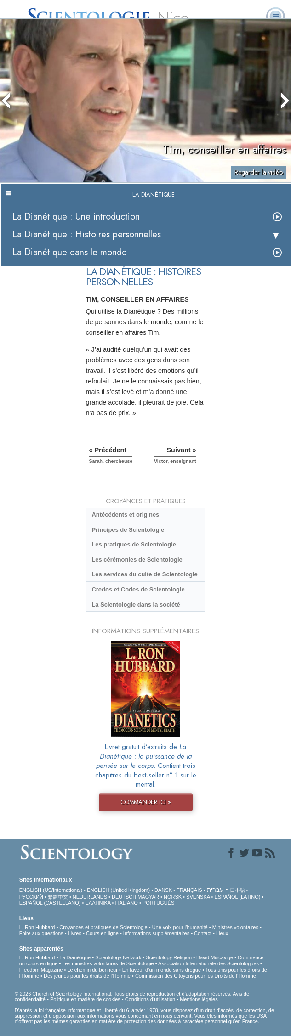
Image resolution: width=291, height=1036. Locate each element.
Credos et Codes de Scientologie (137, 589)
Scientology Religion (169, 957)
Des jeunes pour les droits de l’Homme (87, 976)
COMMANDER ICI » (145, 802)
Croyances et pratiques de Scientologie (103, 927)
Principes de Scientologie (127, 529)
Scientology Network (118, 957)
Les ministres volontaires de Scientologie (108, 963)
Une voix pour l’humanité (180, 927)
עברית (215, 889)
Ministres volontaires (235, 927)
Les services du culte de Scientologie (144, 574)
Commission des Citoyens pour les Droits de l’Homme (195, 976)
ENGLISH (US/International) (51, 890)
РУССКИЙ (31, 897)
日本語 (237, 890)
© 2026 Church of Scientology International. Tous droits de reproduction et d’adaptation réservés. (124, 994)
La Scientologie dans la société (135, 604)
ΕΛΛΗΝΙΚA (98, 903)
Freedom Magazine (41, 970)
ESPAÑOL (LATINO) (237, 897)
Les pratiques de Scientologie (133, 544)
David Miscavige (214, 957)
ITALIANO (126, 903)
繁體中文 (58, 897)
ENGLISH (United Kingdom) (118, 890)
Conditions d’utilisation (150, 999)
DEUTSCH (124, 897)
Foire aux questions (41, 933)
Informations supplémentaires (156, 933)
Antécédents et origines (125, 514)
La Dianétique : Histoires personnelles (86, 234)
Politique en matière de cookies (85, 999)
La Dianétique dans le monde (69, 252)
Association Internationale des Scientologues (208, 963)
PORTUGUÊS (158, 903)
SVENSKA (198, 897)
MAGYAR (148, 897)
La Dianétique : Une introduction (76, 216)
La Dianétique (75, 957)
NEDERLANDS (90, 897)
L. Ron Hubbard (37, 927)
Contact (202, 933)
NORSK (173, 897)
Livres (74, 933)
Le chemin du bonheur (93, 970)
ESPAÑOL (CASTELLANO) (50, 903)
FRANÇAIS (189, 890)
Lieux (222, 933)
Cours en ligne (102, 933)
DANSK (163, 890)
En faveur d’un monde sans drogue (161, 970)
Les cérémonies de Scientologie (136, 559)
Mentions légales (199, 999)
